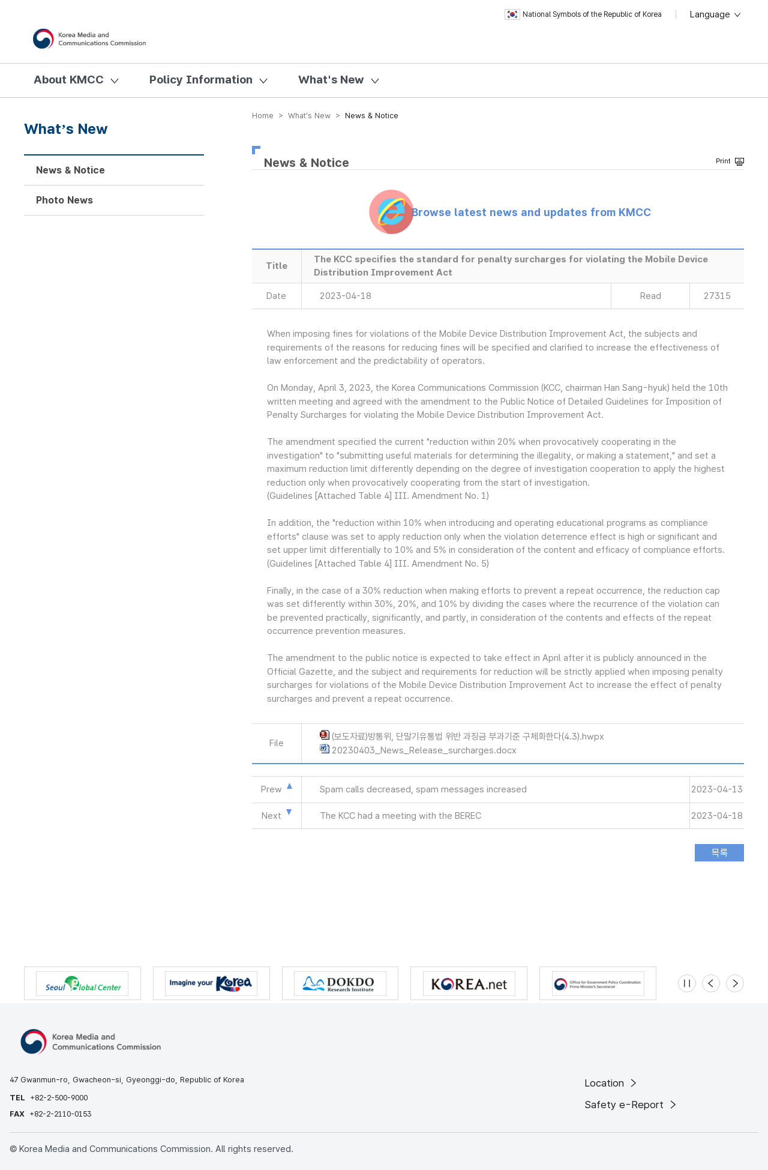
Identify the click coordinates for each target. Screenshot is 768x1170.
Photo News (64, 200)
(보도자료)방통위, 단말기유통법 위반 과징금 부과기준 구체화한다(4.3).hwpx (468, 736)
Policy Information (201, 79)
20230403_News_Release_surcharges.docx (424, 750)
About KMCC (69, 79)
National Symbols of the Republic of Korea (583, 14)
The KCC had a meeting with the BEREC (400, 815)
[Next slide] (735, 983)
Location (611, 1083)
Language (716, 14)
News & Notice (70, 170)
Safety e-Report (631, 1105)
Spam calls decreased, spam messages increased (423, 789)
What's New (331, 79)
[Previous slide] (711, 983)
